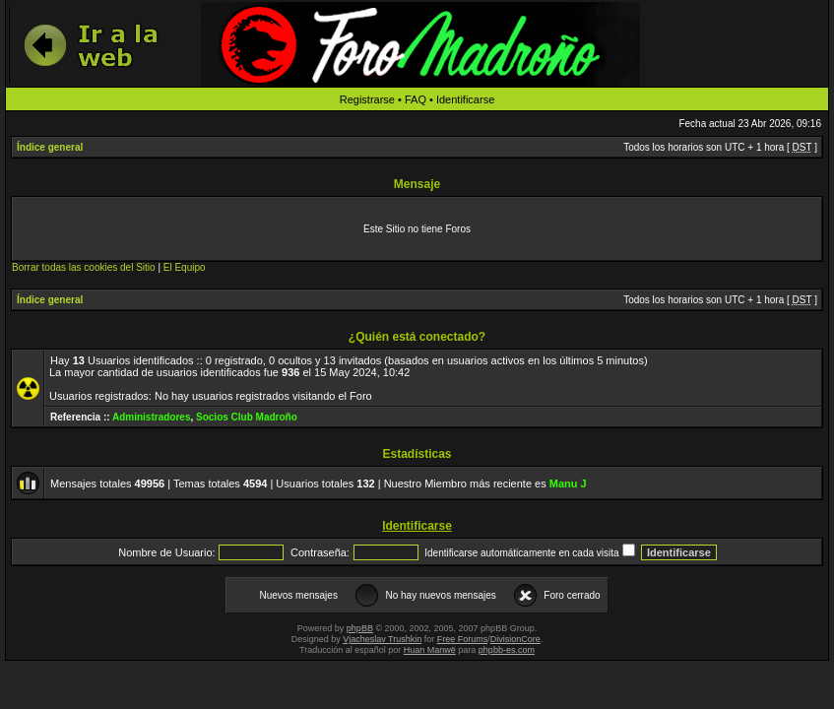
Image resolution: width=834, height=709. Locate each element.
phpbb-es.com (507, 650)
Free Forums (462, 639)
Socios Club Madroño (246, 417)
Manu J (568, 483)
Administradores (151, 417)
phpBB (360, 628)
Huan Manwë (430, 650)
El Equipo (184, 267)
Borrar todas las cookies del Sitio (84, 267)
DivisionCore (515, 639)
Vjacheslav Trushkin (382, 639)
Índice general (50, 147)
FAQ (415, 99)
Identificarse (465, 99)
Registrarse (367, 99)
